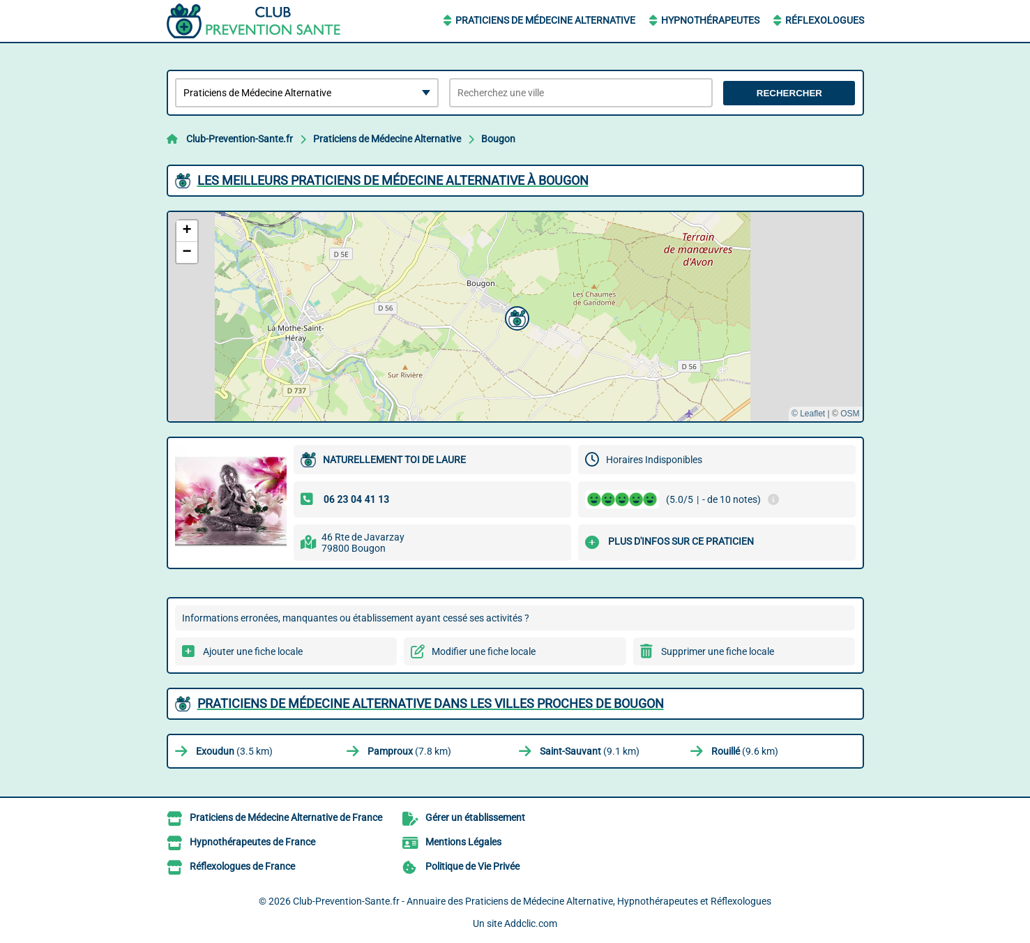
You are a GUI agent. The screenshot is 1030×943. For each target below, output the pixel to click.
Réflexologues (824, 20)
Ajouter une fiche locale (253, 651)
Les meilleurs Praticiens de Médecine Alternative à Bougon (393, 180)
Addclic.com (530, 923)
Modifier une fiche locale (484, 651)
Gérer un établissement (475, 817)
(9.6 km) (744, 751)
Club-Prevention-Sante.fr (239, 138)
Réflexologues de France (242, 866)
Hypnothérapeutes (710, 20)
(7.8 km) (409, 751)
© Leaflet (808, 413)
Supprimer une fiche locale (717, 651)
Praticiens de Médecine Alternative (545, 20)
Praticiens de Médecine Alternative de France (286, 817)
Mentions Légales (463, 841)
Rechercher (789, 93)
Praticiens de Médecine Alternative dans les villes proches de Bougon (430, 703)
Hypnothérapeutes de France (252, 841)
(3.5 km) (234, 751)
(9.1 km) (589, 751)
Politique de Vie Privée (472, 866)
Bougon (498, 138)
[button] (515, 316)
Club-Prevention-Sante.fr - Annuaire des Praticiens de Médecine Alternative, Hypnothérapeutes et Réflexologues (532, 901)
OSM (849, 413)
